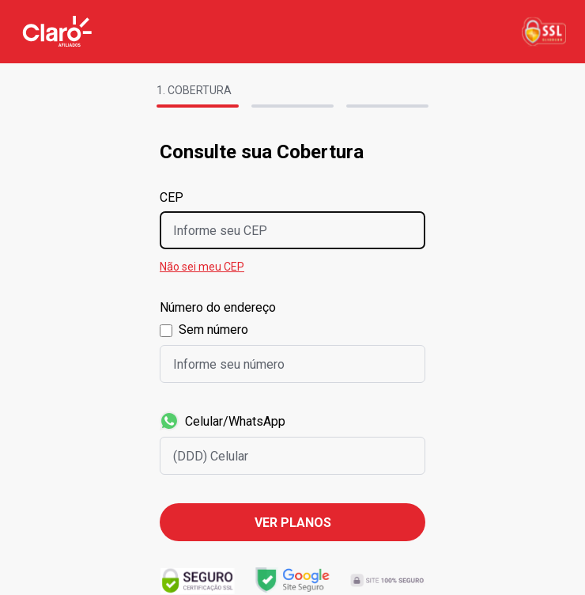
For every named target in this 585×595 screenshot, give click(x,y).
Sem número (213, 329)
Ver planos (293, 522)
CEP (171, 197)
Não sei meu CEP (202, 266)
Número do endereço (218, 307)
